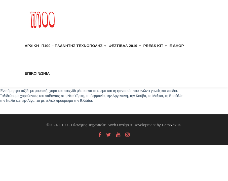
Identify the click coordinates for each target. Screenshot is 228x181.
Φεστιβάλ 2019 (125, 45)
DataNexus (171, 125)
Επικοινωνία (37, 73)
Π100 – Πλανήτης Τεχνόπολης (74, 45)
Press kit (155, 45)
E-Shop (176, 45)
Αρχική (32, 45)
